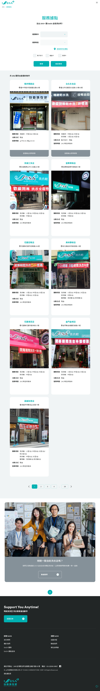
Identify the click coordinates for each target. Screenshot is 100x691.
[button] (97, 2)
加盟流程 (54, 640)
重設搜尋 (58, 64)
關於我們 (7, 644)
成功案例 (7, 640)
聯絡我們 (50, 574)
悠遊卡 (64, 55)
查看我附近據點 (61, 49)
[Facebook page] (60, 666)
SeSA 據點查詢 (9, 651)
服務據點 (9, 7)
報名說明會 (55, 647)
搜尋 (41, 64)
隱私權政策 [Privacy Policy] (7, 673)
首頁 (3, 7)
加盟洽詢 (16, 619)
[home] (8, 2)
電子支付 (40, 55)
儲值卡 (52, 55)
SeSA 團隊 (8, 647)
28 (65, 487)
